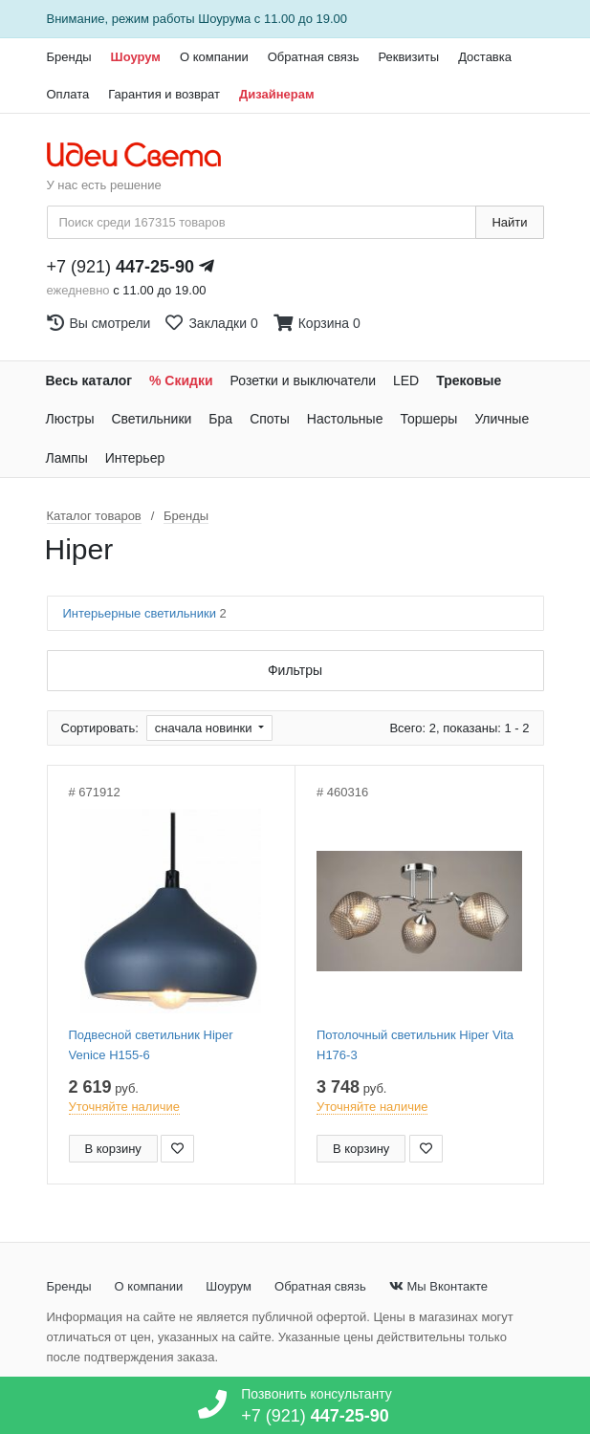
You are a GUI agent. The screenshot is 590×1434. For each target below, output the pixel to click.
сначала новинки (205, 728)
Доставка (485, 57)
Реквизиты (408, 57)
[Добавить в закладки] (177, 1148)
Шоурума (224, 18)
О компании (214, 57)
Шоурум (136, 57)
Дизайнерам (277, 94)
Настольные (345, 418)
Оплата (68, 94)
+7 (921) (121, 266)
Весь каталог (89, 380)
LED (406, 380)
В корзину (113, 1148)
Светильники (151, 418)
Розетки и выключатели (303, 380)
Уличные (501, 418)
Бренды (69, 57)
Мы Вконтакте (438, 1286)
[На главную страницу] (144, 155)
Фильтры (295, 670)
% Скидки (181, 380)
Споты (270, 418)
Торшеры (428, 418)
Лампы (67, 458)
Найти (509, 222)
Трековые (468, 380)
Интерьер (135, 458)
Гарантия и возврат (164, 94)
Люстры (70, 418)
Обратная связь (314, 57)
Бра (220, 418)
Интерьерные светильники (145, 613)
